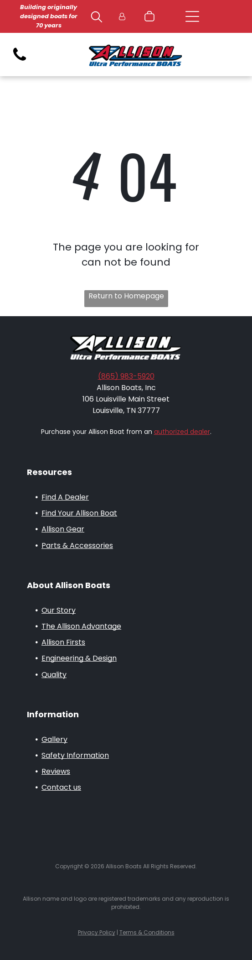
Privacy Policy (96, 932)
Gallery (54, 739)
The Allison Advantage (81, 626)
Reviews (55, 771)
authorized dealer (182, 431)
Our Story (58, 610)
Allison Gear (62, 529)
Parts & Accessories (77, 545)
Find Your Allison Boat (79, 513)
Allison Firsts (63, 642)
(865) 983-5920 (126, 376)
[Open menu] (192, 16)
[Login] (122, 16)
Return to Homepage (126, 296)
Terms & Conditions (147, 932)
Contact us (61, 787)
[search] (97, 18)
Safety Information (75, 755)
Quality (54, 674)
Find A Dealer (65, 497)
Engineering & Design (79, 658)
